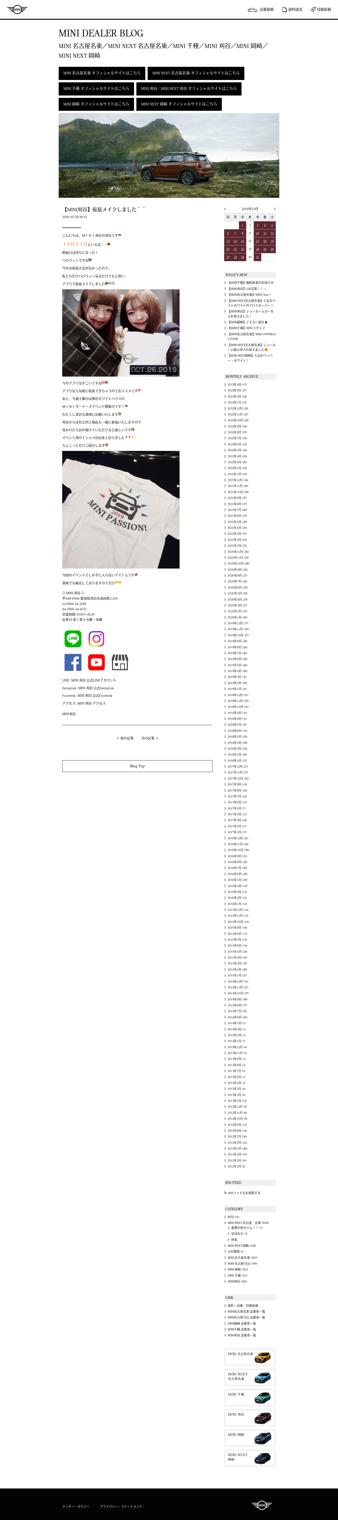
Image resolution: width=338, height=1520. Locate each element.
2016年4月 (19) (237, 886)
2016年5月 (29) (237, 880)
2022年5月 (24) (237, 450)
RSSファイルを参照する (244, 1193)
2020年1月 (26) (237, 617)
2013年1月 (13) (237, 1100)
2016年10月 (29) (238, 850)
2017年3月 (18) (237, 820)
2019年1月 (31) (237, 689)
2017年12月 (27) (238, 766)
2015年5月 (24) (237, 951)
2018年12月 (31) (238, 695)
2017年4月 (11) (237, 814)
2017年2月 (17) (237, 826)
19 (272, 241)
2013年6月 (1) (237, 1077)
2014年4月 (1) (237, 1029)
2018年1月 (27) (237, 760)
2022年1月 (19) (237, 474)
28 (235, 257)
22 (242, 249)
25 (264, 249)
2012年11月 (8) (237, 1112)
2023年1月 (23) (237, 402)
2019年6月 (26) (237, 659)
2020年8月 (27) (237, 575)
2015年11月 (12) (238, 915)
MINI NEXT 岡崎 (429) (242, 1245)
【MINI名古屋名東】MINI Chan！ (250, 294)
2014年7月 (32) (237, 1011)
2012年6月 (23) (237, 1142)
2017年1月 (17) (237, 832)
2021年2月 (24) (237, 539)
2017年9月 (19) (237, 784)
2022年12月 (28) (238, 408)
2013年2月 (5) (237, 1095)
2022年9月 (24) (237, 426)
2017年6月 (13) (237, 802)
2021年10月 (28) (238, 492)
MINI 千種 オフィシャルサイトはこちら (96, 89)
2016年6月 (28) (237, 874)
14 (235, 241)
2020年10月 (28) (238, 563)
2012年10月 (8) (237, 1118)
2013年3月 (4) (237, 1088)
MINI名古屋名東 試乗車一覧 (246, 1311)
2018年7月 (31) (237, 724)
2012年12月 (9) (237, 1106)
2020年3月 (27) (237, 605)
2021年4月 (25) (237, 527)
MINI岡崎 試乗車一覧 (242, 1323)
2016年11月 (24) (238, 844)
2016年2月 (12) (237, 897)
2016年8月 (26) (237, 862)
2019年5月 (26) (237, 665)
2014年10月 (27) (238, 993)
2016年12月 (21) (238, 838)
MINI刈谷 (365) (237, 1281)
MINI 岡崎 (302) (238, 1269)
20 (228, 249)
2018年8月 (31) (237, 718)
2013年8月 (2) (237, 1065)
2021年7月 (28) (237, 510)
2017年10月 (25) (238, 778)
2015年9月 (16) (237, 927)
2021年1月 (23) (237, 545)
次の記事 (147, 738)
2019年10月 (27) (238, 635)
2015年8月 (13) (237, 933)
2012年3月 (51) (237, 1160)
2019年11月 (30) (238, 629)
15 (242, 241)
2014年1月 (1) (237, 1041)
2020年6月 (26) (238, 587)
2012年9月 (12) (237, 1124)
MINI (17, 9)
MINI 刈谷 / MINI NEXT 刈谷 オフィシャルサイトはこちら (189, 89)
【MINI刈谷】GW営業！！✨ (247, 288)
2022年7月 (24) (237, 438)
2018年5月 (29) (237, 736)
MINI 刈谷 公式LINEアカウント (93, 680)
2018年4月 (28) (237, 742)
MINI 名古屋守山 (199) (242, 1263)
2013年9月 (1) (237, 1059)
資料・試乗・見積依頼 (243, 1305)
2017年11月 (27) (238, 772)
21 (235, 249)
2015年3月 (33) (237, 963)
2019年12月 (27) (238, 623)
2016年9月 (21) (237, 856)
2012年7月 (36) (237, 1136)
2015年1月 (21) (237, 975)
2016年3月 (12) (237, 892)
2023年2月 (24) (237, 396)
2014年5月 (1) (237, 1023)
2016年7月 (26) (237, 868)
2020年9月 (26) (238, 569)
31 (257, 257)
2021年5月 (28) (237, 522)
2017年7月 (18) (237, 796)
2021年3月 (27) (237, 533)
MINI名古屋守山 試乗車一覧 (246, 1317)
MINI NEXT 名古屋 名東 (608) (248, 1223)
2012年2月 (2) (236, 1166)
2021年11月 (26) (238, 486)
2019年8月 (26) (237, 647)
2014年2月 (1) (237, 1035)
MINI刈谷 (69, 714)
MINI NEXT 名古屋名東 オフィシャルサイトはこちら (196, 73)
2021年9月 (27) (237, 498)
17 (257, 241)
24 (257, 249)
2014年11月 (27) (238, 987)
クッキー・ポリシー (76, 1506)
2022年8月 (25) (237, 432)
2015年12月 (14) (238, 909)
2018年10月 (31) (238, 706)
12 (272, 233)
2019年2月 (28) (237, 683)
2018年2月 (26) (237, 754)
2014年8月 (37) (237, 1005)
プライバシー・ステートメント (121, 1506)
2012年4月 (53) (237, 1154)
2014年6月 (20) (238, 1017)
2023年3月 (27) (237, 390)
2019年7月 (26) (237, 653)
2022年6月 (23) (237, 444)
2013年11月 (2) (237, 1053)
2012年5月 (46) (237, 1148)
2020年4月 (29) (238, 599)
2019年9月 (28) (237, 641)
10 (257, 233)
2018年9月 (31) (237, 713)
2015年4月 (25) (237, 957)
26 (272, 249)
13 (228, 241)
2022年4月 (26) (237, 456)
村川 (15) (233, 1217)
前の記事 (127, 738)
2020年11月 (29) (238, 557)
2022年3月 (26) (237, 462)
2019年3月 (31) (237, 677)
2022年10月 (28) (238, 420)
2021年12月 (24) (238, 480)
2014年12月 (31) (238, 981)
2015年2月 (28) (237, 969)
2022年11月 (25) (238, 414)
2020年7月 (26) (237, 581)
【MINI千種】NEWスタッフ (246, 328)
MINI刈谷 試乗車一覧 (242, 1335)
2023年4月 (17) (237, 384)
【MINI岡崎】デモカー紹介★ (248, 322)
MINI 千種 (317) (238, 1275)
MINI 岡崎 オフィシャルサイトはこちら (96, 104)
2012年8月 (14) (237, 1130)
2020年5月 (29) (238, 593)
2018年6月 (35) (237, 730)
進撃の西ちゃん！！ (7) (247, 1228)
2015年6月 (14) (237, 945)
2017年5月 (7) (237, 808)
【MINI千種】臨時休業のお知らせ (251, 282)
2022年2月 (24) (237, 468)
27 (228, 257)
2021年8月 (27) (237, 504)
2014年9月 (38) (237, 999)
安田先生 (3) (239, 1233)
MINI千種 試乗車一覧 (242, 1329)
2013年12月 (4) (237, 1047)
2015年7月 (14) (237, 939)
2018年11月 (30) (238, 701)
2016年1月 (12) (237, 904)
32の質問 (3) (236, 1251)
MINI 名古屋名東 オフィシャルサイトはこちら (102, 73)
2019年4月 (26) (237, 671)
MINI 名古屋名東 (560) (243, 1257)
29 (242, 257)
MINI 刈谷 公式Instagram (96, 688)
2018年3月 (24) (237, 748)
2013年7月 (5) (237, 1071)
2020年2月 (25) (237, 611)
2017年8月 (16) (237, 790)
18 (264, 241)
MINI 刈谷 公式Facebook (94, 696)
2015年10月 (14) (238, 921)
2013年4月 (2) (237, 1083)
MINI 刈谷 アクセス (91, 703)
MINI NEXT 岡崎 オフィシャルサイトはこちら (179, 104)
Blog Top (137, 766)
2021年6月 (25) (237, 515)
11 (265, 233)
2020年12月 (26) (238, 551)
